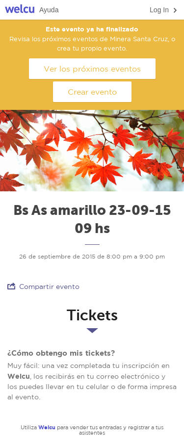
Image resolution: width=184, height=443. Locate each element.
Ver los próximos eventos (92, 68)
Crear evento (92, 91)
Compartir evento (43, 286)
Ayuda (48, 10)
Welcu (19, 10)
